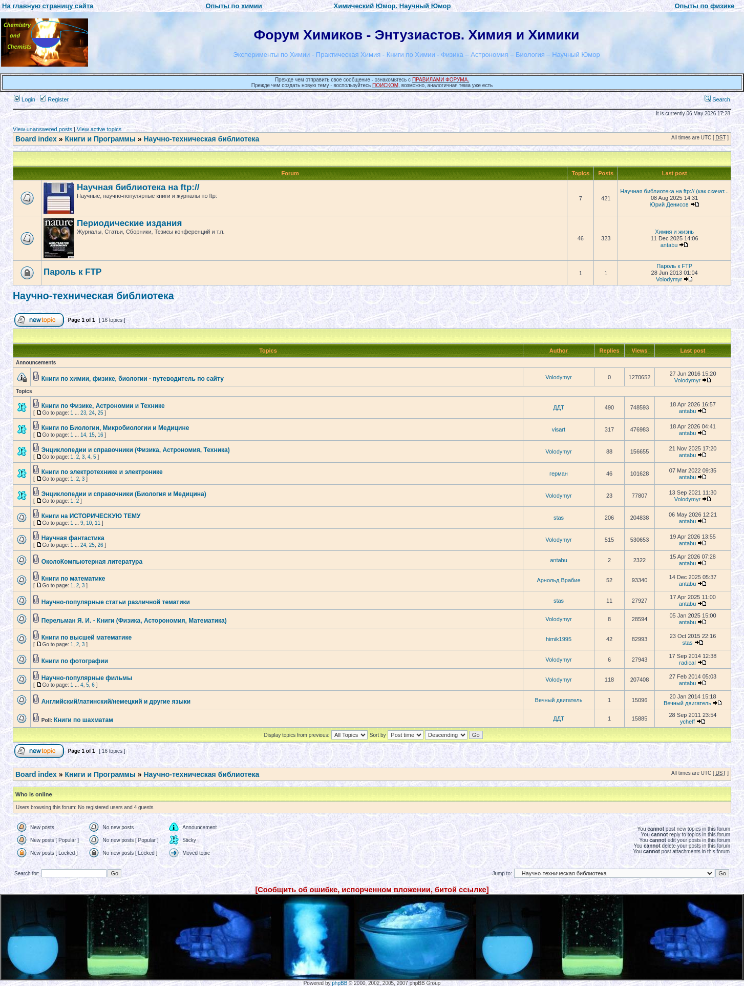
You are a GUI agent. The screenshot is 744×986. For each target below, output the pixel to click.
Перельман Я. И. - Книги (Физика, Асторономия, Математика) (134, 620)
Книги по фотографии (74, 661)
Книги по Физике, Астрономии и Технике (103, 405)
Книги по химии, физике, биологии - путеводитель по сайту (132, 378)
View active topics (99, 129)
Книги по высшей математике (86, 637)
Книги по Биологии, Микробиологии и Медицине (115, 428)
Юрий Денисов (669, 204)
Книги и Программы (100, 139)
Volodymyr (669, 279)
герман (558, 473)
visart (558, 429)
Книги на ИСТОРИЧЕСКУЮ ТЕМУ (91, 516)
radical (687, 663)
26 (100, 545)
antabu (669, 245)
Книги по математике (73, 578)
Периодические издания (129, 223)
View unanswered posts (42, 129)
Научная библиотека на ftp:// (138, 187)
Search (717, 99)
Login (24, 99)
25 (100, 413)
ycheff (687, 721)
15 (92, 435)
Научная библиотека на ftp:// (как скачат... (674, 191)
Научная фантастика (72, 538)
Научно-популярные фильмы (86, 678)
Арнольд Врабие (558, 580)
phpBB (339, 983)
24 (92, 413)
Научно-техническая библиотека (202, 139)
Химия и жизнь (674, 232)
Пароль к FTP (72, 272)
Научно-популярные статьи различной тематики (115, 602)
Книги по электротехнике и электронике (102, 472)
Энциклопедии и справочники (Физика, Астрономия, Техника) (135, 450)
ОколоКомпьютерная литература (91, 561)
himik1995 (558, 639)
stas (559, 518)
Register (54, 99)
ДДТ (558, 407)
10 (89, 523)
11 (97, 523)
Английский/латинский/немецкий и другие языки (115, 701)
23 (83, 413)
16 (100, 435)
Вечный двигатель (559, 700)
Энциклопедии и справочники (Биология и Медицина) (123, 494)
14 (83, 435)
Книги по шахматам (83, 720)
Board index (36, 139)
